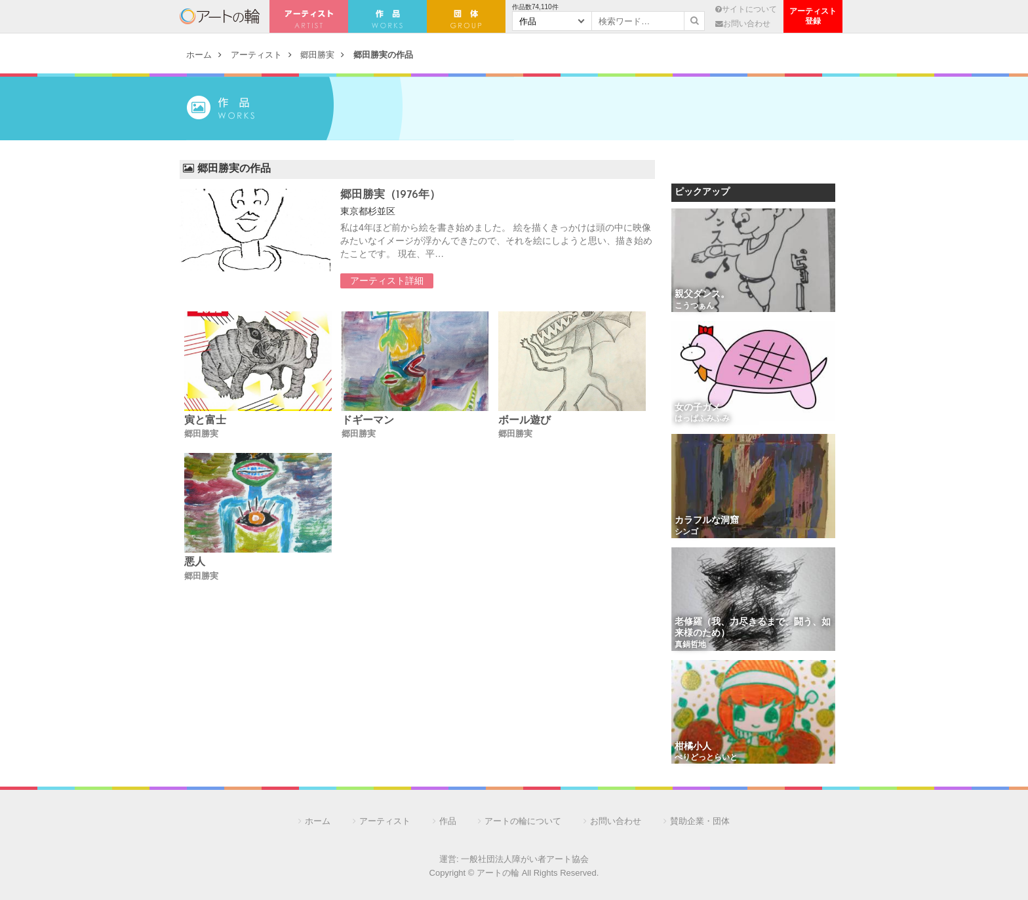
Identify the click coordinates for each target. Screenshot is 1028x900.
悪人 (194, 562)
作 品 (387, 16)
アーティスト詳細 (387, 280)
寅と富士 (205, 421)
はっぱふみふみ (702, 419)
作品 (447, 821)
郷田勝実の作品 (383, 55)
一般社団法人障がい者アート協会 (525, 859)
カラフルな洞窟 (707, 521)
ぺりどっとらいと (706, 758)
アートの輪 (220, 16)
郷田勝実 (317, 55)
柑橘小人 (693, 747)
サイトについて (746, 9)
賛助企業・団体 (700, 821)
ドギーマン (368, 421)
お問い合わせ (742, 23)
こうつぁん (694, 306)
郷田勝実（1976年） (390, 195)
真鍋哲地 (690, 645)
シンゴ (686, 532)
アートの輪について (522, 821)
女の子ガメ (698, 408)
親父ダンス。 (702, 295)
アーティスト (308, 16)
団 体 (466, 16)
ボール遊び (524, 421)
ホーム (199, 55)
